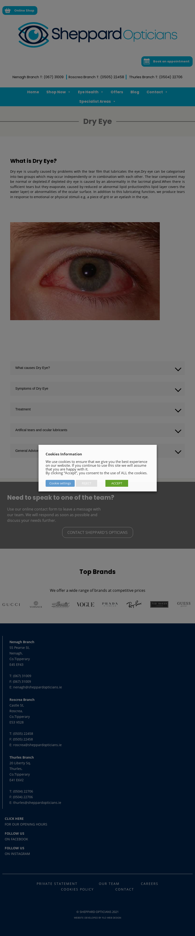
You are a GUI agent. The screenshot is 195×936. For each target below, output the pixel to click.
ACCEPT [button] (116, 483)
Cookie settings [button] (60, 483)
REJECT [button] (86, 483)
